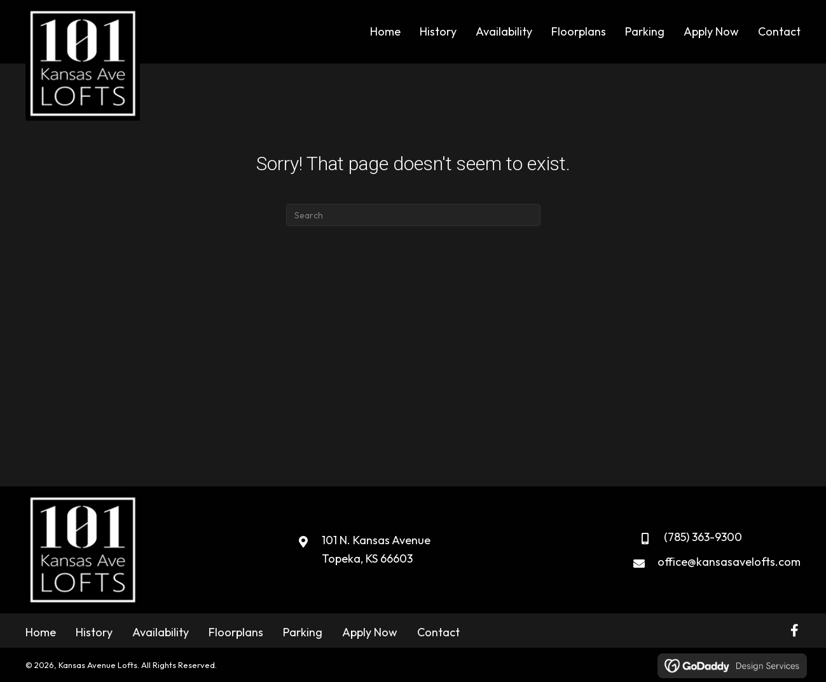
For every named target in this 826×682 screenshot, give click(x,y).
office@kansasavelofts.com (729, 561)
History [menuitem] (94, 632)
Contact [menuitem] (438, 632)
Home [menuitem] (40, 632)
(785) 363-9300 (703, 537)
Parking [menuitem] (302, 632)
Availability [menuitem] (160, 632)
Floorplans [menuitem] (236, 632)
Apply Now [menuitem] (369, 632)
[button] (794, 630)
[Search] (413, 215)
